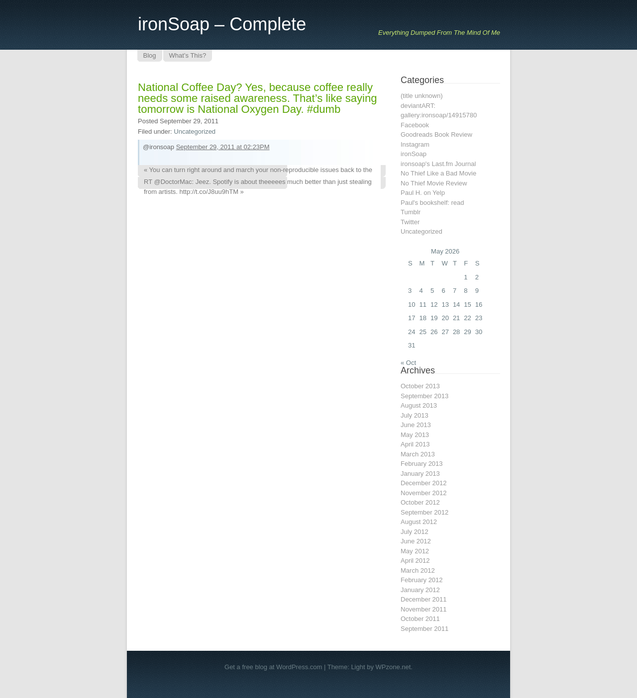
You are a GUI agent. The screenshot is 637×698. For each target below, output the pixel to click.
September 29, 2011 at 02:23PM (223, 147)
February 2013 (422, 463)
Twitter (410, 222)
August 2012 (419, 521)
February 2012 (422, 580)
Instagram (415, 144)
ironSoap (413, 154)
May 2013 (415, 434)
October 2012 (420, 502)
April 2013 (415, 444)
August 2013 (419, 405)
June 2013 (416, 425)
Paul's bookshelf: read (432, 202)
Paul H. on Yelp (423, 192)
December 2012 (424, 483)
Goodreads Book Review (436, 134)
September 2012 (424, 512)
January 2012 (420, 590)
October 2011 (420, 618)
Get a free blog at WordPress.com (273, 667)
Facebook (415, 125)
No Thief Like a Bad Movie (438, 173)
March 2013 (418, 454)
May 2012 (415, 551)
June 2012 (416, 541)
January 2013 (420, 473)
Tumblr (411, 212)
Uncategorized (194, 131)
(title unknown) (422, 95)
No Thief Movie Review (434, 183)
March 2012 (418, 570)
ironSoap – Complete (222, 24)
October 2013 (420, 386)
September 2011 (424, 628)
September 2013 (424, 396)
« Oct (408, 362)
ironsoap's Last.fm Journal (438, 164)
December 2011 (424, 599)
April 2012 (415, 560)
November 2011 (424, 609)
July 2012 (414, 531)
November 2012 (424, 493)
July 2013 (414, 415)
